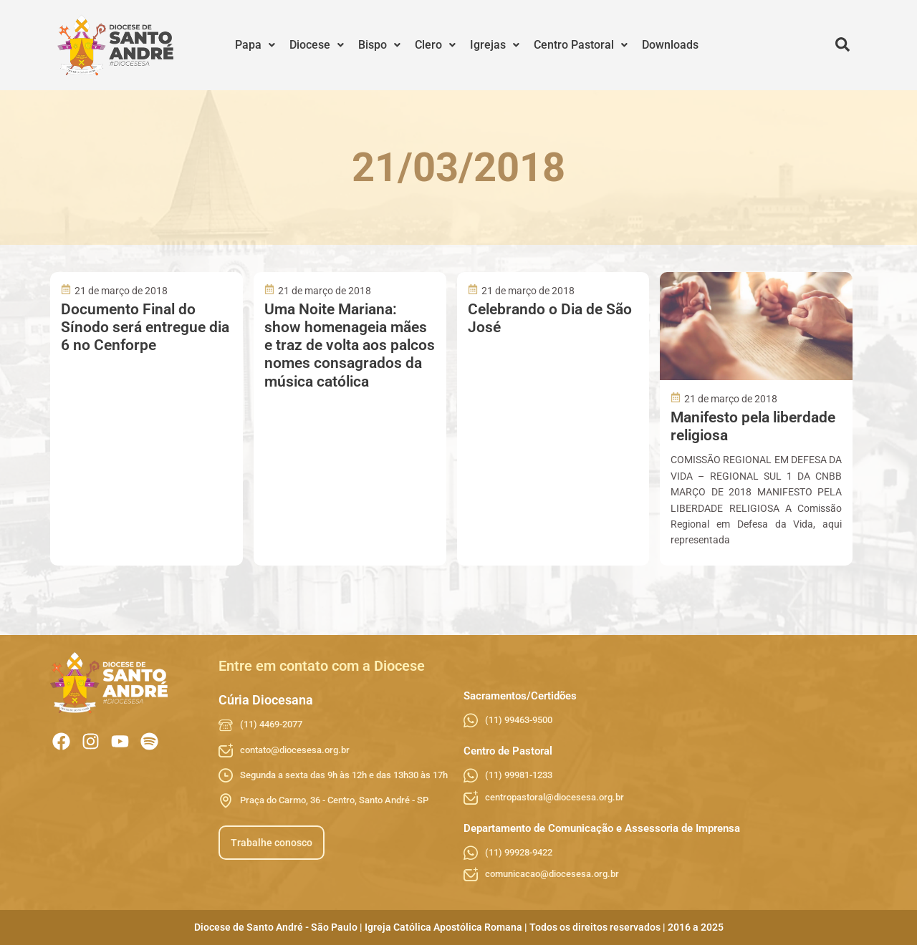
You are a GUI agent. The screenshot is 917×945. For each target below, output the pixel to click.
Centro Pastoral (581, 45)
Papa (255, 45)
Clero (435, 45)
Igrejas (494, 45)
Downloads (670, 45)
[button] (255, 45)
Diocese (316, 45)
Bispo (379, 45)
